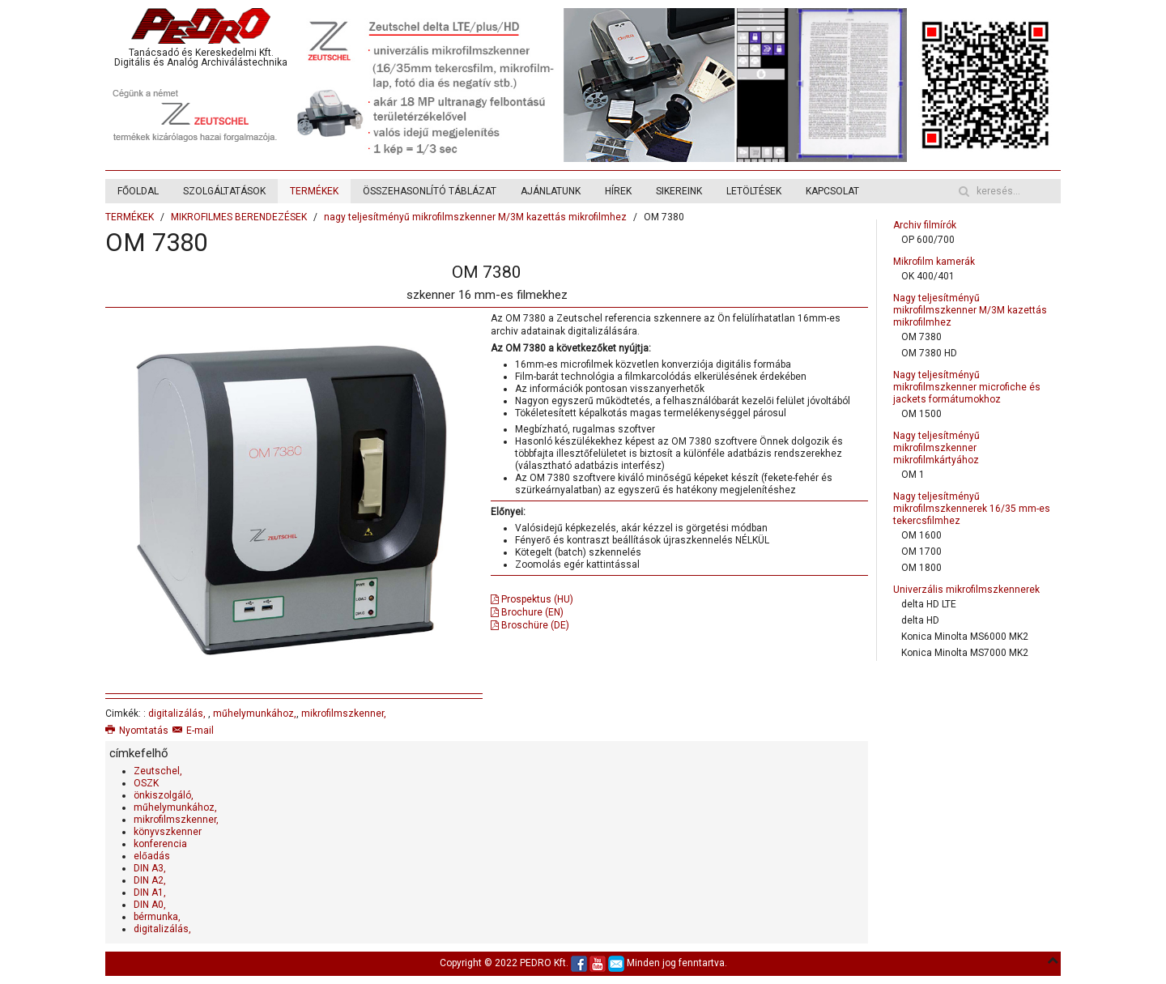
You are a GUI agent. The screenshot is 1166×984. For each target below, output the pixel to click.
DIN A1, (150, 892)
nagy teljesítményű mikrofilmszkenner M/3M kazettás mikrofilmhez (475, 217)
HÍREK (618, 191)
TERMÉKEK (314, 191)
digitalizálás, (178, 713)
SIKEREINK (679, 191)
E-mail (193, 730)
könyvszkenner (168, 831)
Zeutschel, (158, 771)
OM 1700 (921, 551)
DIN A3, (150, 868)
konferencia (160, 844)
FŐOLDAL (138, 191)
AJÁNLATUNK (551, 191)
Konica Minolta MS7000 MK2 (964, 652)
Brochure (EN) (527, 612)
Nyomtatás (136, 730)
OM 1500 (921, 414)
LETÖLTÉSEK (753, 191)
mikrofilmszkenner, (343, 713)
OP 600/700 (928, 239)
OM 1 (913, 474)
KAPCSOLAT (832, 191)
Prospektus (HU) (532, 599)
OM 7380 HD (929, 353)
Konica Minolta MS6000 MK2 (964, 636)
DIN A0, (150, 904)
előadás (152, 856)
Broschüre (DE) (530, 625)
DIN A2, (150, 880)
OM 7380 (921, 337)
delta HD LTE (928, 604)
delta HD (920, 620)
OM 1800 (921, 567)
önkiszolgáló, (164, 795)
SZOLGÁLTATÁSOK (224, 191)
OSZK (146, 783)
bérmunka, (157, 916)
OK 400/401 (928, 276)
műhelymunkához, (254, 713)
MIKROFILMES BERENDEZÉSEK (239, 217)
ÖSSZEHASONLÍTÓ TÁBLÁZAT (429, 191)
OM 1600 (921, 535)
